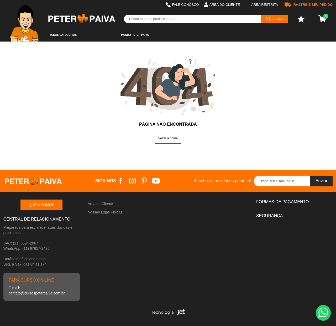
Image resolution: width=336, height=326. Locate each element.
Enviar (321, 181)
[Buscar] (274, 19)
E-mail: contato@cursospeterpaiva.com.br (37, 290)
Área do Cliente (100, 204)
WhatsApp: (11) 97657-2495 (26, 248)
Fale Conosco (182, 4)
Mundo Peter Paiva (135, 34)
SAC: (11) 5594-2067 (20, 243)
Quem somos (41, 205)
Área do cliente (222, 4)
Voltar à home (168, 138)
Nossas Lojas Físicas (105, 212)
